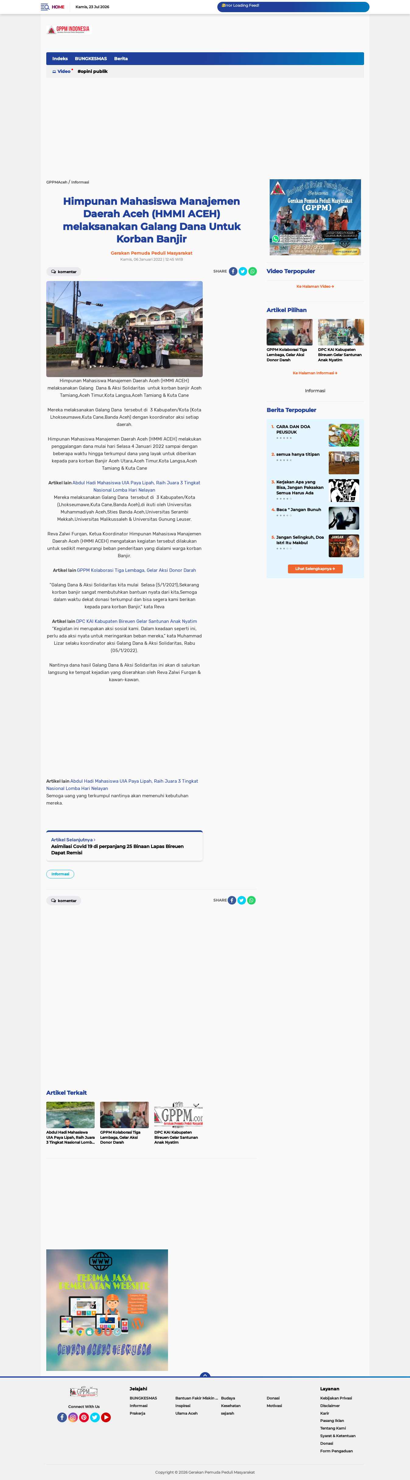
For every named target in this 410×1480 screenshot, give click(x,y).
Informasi (60, 874)
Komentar (63, 271)
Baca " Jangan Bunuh (298, 509)
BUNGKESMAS (91, 58)
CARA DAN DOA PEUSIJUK (293, 429)
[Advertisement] (253, 62)
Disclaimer (330, 1405)
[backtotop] (205, 1377)
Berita (121, 58)
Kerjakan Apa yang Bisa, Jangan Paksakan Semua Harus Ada (300, 487)
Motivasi (274, 1405)
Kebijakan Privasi (336, 1398)
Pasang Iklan (332, 1420)
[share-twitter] (243, 271)
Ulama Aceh (186, 1413)
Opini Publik (94, 71)
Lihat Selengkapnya (315, 568)
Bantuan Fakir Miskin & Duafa (198, 1398)
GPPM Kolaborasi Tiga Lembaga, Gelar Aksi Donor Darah (136, 570)
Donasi (273, 1398)
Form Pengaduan (336, 1451)
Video (64, 71)
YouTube (110, 1420)
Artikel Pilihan (287, 310)
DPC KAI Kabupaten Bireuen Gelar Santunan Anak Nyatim (136, 621)
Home (58, 7)
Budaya (228, 1398)
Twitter (97, 1420)
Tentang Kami (333, 1428)
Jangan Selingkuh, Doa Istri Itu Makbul (300, 540)
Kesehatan (230, 1405)
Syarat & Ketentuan (338, 1436)
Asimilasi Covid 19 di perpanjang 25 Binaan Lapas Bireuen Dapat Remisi (117, 849)
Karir (324, 1413)
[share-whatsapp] (252, 271)
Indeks (60, 58)
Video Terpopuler (291, 271)
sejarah (227, 1413)
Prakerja (137, 1413)
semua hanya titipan (298, 454)
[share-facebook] (233, 271)
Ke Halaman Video (315, 286)
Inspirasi (182, 1405)
